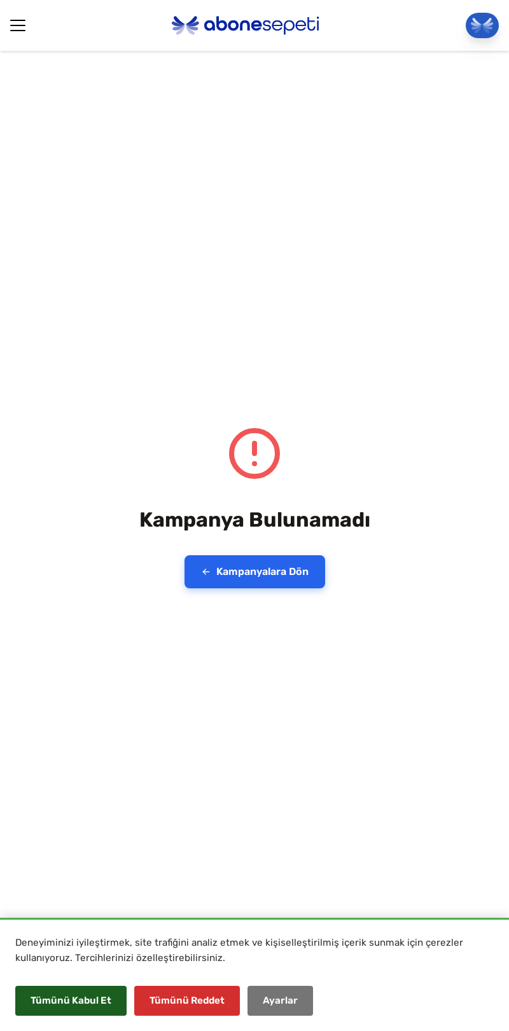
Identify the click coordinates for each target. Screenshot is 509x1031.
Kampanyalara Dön (255, 571)
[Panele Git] (482, 25)
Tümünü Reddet (187, 1000)
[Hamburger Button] (17, 25)
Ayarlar (280, 1000)
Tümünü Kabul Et (71, 1000)
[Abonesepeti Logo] (245, 25)
